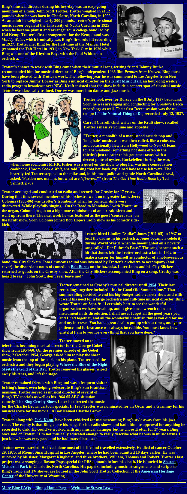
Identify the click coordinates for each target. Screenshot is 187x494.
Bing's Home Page (50, 487)
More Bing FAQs (16, 487)
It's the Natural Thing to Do (119, 113)
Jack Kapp (43, 420)
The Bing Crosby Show (36, 401)
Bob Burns (80, 266)
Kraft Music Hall (126, 81)
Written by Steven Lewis (92, 487)
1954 (152, 285)
